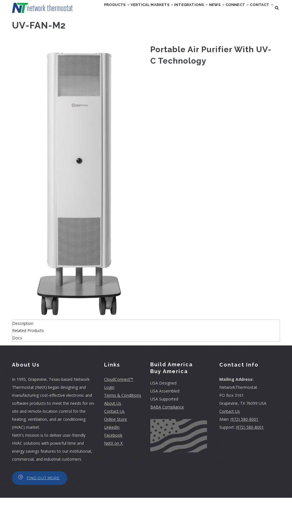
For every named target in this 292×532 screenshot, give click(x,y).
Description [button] (22, 357)
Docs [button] (17, 372)
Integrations (202, 12)
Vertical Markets (154, 12)
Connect (108, 37)
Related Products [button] (28, 365)
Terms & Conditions (122, 429)
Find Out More (43, 512)
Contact (141, 37)
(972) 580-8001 (244, 453)
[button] (79, 214)
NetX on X (113, 477)
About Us (112, 437)
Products (110, 12)
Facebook (113, 469)
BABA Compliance (167, 441)
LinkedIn (111, 461)
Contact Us (114, 445)
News (236, 12)
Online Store (115, 453)
